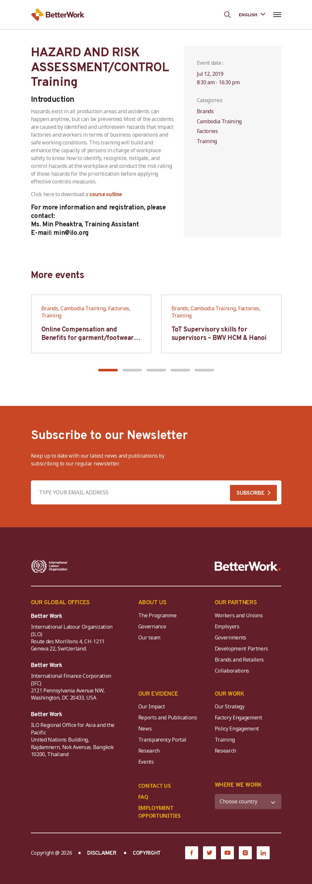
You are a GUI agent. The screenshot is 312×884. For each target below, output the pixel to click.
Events (146, 761)
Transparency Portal (162, 739)
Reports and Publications (167, 717)
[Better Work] (247, 566)
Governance (152, 626)
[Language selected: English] (252, 14)
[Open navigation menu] (277, 14)
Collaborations (232, 670)
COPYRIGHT (147, 853)
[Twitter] (209, 852)
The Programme (157, 615)
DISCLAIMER (101, 853)
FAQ (143, 796)
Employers (227, 626)
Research (149, 750)
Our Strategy (230, 706)
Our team (149, 637)
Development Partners (241, 648)
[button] (108, 370)
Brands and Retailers (239, 659)
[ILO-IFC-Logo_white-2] (49, 566)
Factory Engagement (238, 717)
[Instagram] (245, 852)
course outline (105, 195)
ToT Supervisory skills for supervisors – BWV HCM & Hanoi (218, 334)
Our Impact (151, 706)
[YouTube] (227, 852)
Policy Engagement (238, 728)
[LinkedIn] (263, 852)
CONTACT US (154, 785)
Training (225, 739)
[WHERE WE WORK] (248, 801)
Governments (230, 637)
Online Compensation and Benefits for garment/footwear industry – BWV (87, 338)
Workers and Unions (239, 615)
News (145, 728)
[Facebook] (191, 852)
